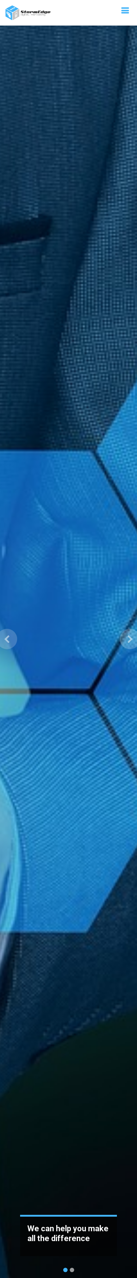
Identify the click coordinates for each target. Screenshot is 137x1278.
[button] (7, 639)
